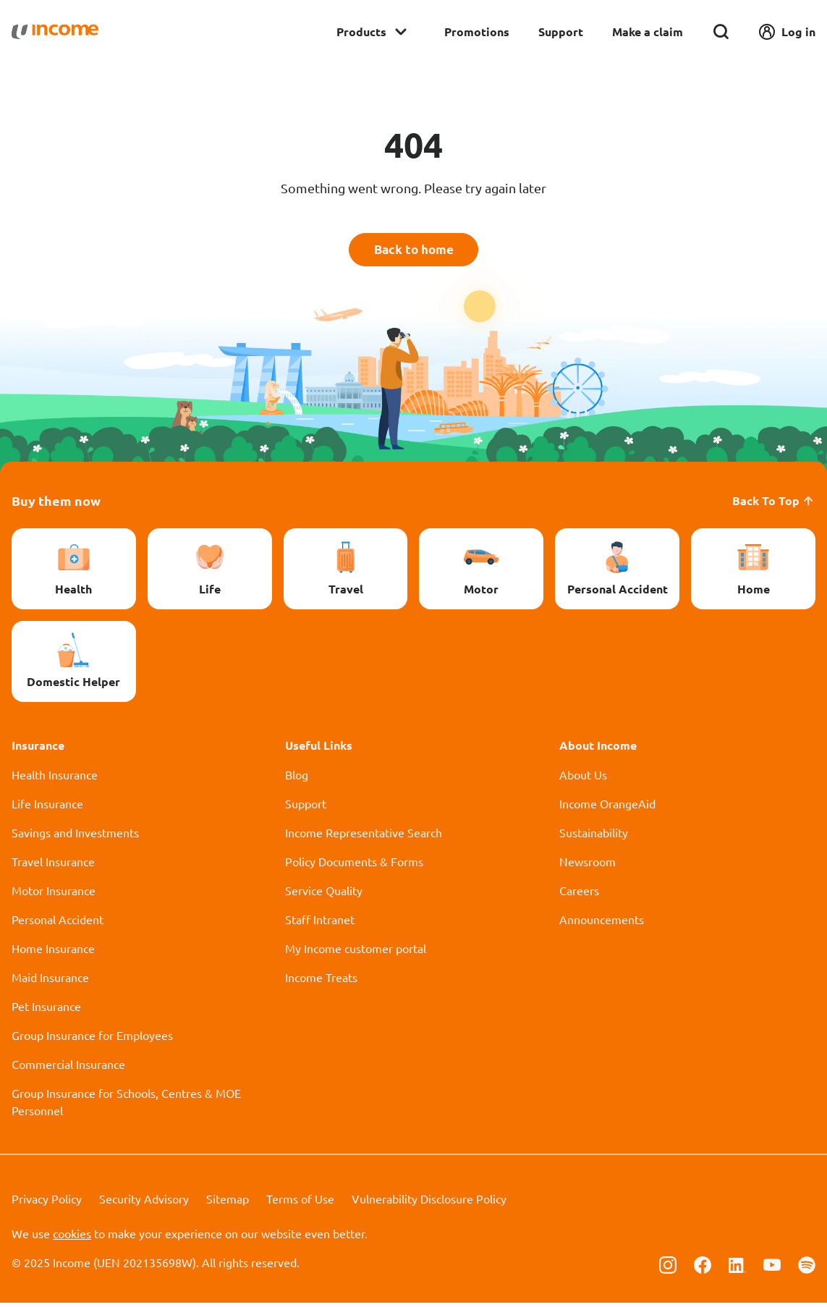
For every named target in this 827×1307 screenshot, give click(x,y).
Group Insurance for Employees (92, 1039)
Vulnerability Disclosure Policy (429, 1203)
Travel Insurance (53, 865)
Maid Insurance (50, 981)
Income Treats (321, 981)
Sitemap (227, 1203)
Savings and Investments (75, 836)
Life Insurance (47, 807)
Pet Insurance (46, 1010)
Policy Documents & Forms (354, 865)
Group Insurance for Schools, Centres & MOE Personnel (126, 1106)
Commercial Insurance (68, 1068)
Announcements (601, 923)
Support (560, 31)
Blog (296, 778)
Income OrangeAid (607, 807)
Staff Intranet (320, 923)
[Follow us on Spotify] (806, 1268)
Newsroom (587, 865)
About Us (583, 778)
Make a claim (647, 31)
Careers (579, 894)
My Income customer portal (355, 952)
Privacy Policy (47, 1203)
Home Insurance (53, 952)
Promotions (476, 31)
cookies (72, 1237)
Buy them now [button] (56, 504)
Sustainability (593, 836)
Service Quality (323, 894)
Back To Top (773, 504)
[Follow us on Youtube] (772, 1268)
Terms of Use (300, 1203)
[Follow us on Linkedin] (737, 1268)
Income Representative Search (363, 836)
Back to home (413, 251)
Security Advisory (144, 1203)
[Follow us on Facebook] (702, 1268)
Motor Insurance (54, 894)
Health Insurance (55, 778)
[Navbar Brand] (55, 32)
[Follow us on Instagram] (668, 1268)
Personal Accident (57, 923)
